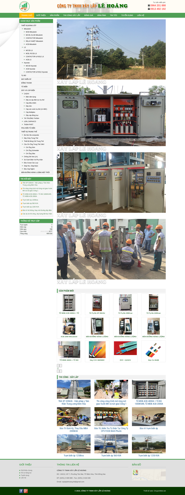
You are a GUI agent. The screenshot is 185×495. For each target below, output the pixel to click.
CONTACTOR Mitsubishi (34, 38)
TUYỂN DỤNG (127, 15)
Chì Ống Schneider (32, 150)
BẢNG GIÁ (88, 15)
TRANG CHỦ (26, 15)
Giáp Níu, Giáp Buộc (31, 166)
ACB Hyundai (30, 69)
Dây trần (29, 106)
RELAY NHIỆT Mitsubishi (34, 41)
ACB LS (28, 60)
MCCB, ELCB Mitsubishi (34, 35)
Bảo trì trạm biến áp (149, 428)
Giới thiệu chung (26, 470)
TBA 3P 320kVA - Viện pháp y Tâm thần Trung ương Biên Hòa (73, 402)
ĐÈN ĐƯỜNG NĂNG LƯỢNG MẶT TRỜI (35, 172)
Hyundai (27, 63)
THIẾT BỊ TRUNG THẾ (29, 132)
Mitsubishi (27, 29)
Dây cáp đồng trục (32, 115)
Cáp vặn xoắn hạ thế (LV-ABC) (36, 109)
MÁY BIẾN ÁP (26, 79)
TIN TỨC (113, 15)
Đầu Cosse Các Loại (31, 163)
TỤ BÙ (23, 75)
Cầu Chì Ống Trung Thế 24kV (34, 144)
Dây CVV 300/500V (97, 360)
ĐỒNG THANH (26, 83)
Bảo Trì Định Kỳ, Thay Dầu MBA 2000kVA (74, 429)
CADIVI (26, 94)
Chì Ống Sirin (30, 147)
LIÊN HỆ (140, 15)
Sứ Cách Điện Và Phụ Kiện (33, 160)
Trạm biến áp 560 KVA (111, 455)
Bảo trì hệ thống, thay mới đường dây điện (37, 210)
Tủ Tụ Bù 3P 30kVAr (97, 313)
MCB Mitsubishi (31, 32)
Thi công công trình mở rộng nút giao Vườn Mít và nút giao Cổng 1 (111, 402)
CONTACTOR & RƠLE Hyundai (37, 72)
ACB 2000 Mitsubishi (69, 337)
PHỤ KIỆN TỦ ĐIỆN (28, 128)
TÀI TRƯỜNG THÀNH (31, 118)
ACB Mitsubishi (31, 44)
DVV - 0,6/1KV (125, 360)
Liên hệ (23, 478)
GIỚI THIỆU (41, 15)
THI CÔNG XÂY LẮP (71, 15)
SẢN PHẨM (54, 15)
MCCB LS (29, 50)
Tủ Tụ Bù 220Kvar (153, 313)
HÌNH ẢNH (101, 15)
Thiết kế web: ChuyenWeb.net (155, 491)
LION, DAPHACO (30, 121)
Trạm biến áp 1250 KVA (148, 455)
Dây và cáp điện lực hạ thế (35, 100)
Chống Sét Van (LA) (31, 157)
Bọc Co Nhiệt (153, 360)
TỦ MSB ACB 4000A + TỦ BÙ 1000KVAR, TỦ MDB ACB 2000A (149, 402)
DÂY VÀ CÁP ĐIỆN (28, 90)
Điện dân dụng (31, 97)
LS (25, 47)
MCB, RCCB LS (31, 53)
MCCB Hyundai (31, 66)
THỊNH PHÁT (28, 124)
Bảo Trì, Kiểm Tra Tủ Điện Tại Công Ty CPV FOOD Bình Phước (111, 429)
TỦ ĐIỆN (24, 87)
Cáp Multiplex (30, 112)
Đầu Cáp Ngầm (29, 169)
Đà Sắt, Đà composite (31, 135)
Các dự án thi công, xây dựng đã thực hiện (37, 214)
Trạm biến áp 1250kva (74, 455)
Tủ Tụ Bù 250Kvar (125, 313)
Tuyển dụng (25, 475)
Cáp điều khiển (31, 103)
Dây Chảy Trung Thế (31, 138)
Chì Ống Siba (30, 153)
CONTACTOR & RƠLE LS (35, 57)
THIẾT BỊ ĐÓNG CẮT (28, 25)
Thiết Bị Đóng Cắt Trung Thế (34, 141)
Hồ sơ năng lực (26, 473)
